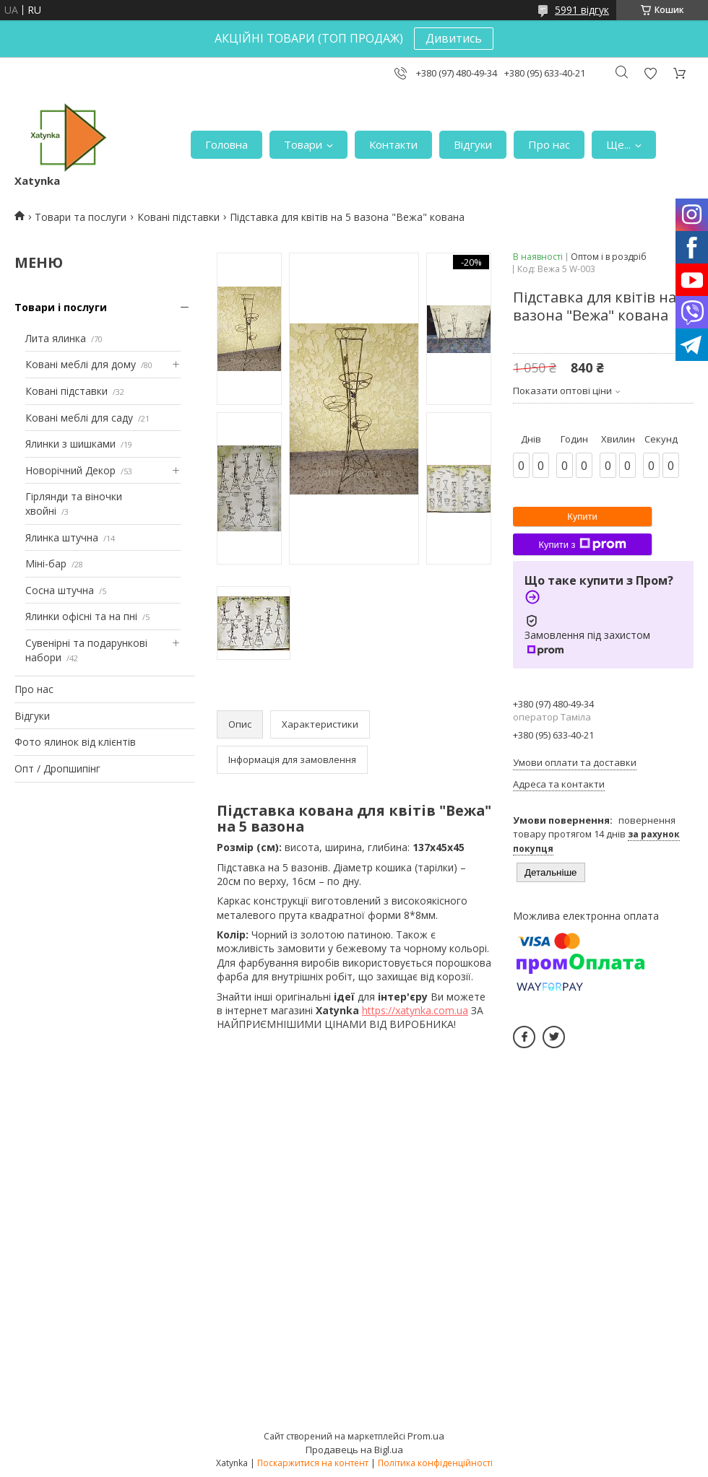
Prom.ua (425, 1435)
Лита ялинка (55, 338)
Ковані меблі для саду (79, 417)
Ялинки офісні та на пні (81, 616)
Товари (303, 144)
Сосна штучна (59, 590)
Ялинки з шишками (70, 443)
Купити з (582, 544)
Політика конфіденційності (435, 1463)
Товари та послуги (80, 217)
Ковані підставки (178, 217)
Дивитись (454, 38)
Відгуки (473, 144)
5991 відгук (582, 10)
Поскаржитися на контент (312, 1463)
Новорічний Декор (70, 470)
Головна (226, 144)
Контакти (393, 144)
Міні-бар (45, 563)
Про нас (549, 144)
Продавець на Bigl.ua (354, 1449)
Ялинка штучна (61, 537)
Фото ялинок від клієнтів (75, 742)
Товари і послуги (60, 307)
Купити (582, 516)
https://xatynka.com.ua (415, 1010)
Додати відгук (650, 73)
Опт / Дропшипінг (57, 768)
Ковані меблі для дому (80, 364)
